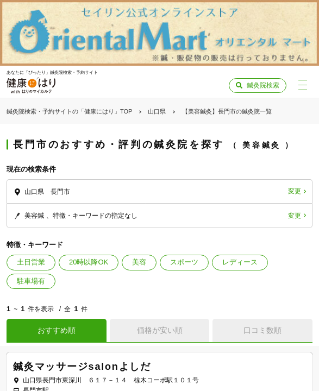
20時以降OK (88, 262)
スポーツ (184, 262)
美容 (139, 262)
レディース (240, 262)
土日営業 (31, 262)
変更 (294, 191)
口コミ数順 (262, 330)
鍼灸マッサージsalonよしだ (82, 366)
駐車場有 (31, 281)
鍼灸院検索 (263, 85)
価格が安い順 (160, 330)
